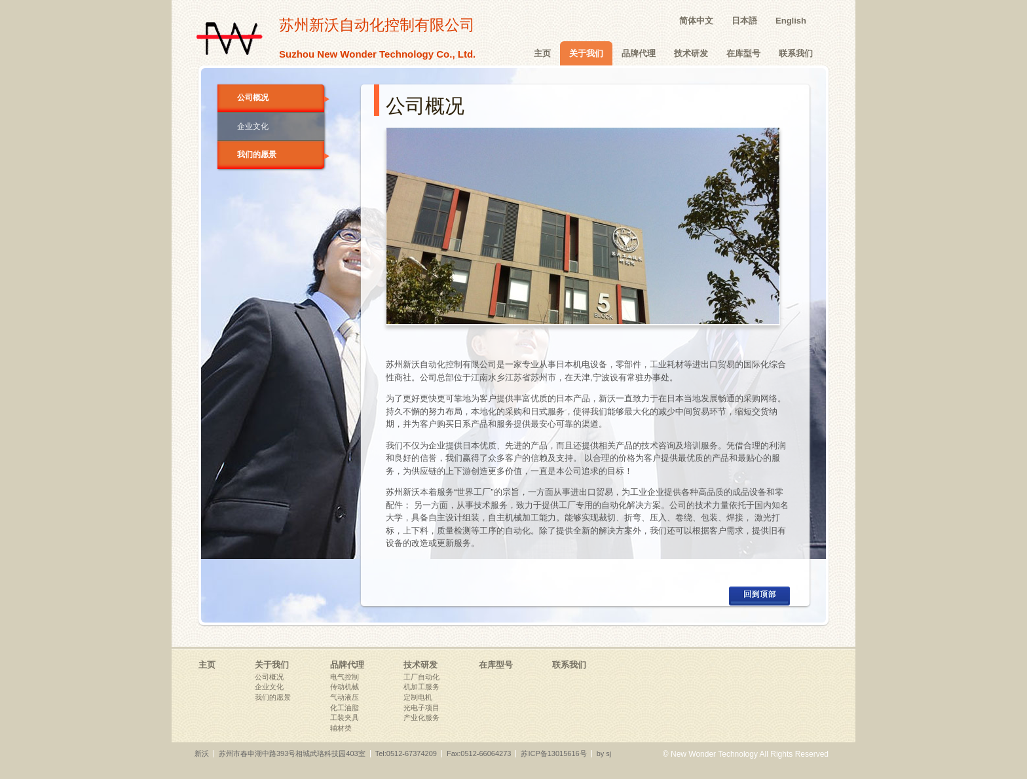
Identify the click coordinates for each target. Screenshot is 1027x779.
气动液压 (344, 697)
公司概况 (280, 97)
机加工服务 (421, 687)
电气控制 (344, 677)
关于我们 (586, 53)
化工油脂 (344, 708)
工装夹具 (344, 717)
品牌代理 (639, 53)
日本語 (744, 21)
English (790, 21)
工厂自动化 (421, 677)
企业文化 (253, 126)
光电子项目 (421, 708)
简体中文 (696, 21)
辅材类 (341, 728)
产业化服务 (421, 717)
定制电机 (417, 697)
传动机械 (344, 687)
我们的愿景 (280, 154)
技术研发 (691, 53)
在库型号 (743, 53)
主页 (542, 53)
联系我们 (796, 53)
